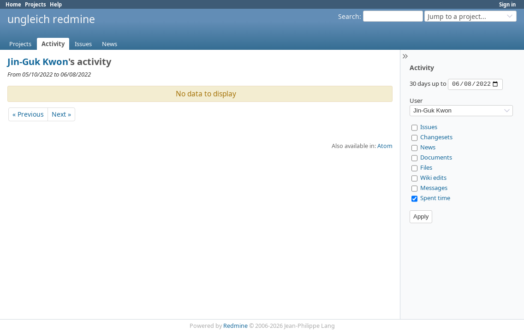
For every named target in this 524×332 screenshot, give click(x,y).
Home (13, 4)
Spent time (435, 198)
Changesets (436, 137)
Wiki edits (433, 177)
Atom (385, 146)
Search (348, 16)
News (109, 44)
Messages (433, 188)
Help (56, 4)
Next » (61, 114)
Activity (53, 44)
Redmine (235, 326)
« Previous (28, 114)
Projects (35, 4)
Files (426, 167)
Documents (436, 157)
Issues (83, 44)
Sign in (507, 4)
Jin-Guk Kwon (37, 61)
